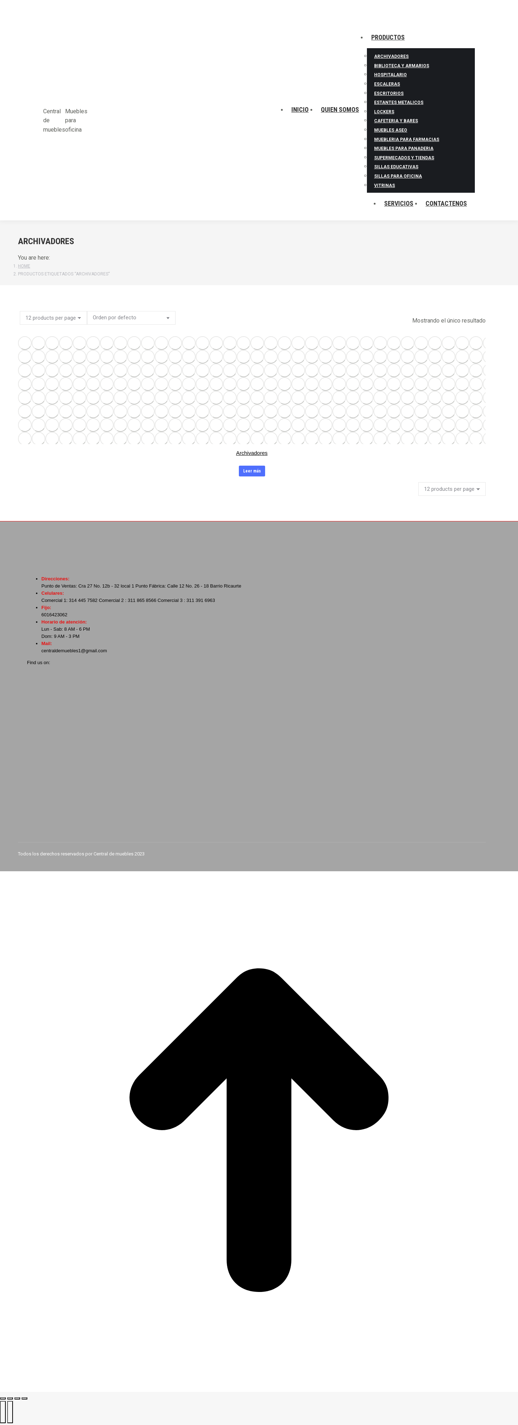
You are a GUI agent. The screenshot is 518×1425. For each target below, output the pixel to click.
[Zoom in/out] (24, 1398)
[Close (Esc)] (3, 1398)
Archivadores (252, 453)
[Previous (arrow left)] (3, 1412)
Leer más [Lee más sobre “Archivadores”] (252, 471)
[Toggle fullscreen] (17, 1398)
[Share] (10, 1398)
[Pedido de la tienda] (131, 318)
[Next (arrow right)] (10, 1412)
